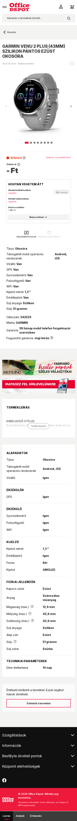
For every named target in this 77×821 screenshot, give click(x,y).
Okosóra (11, 32)
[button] (71, 106)
